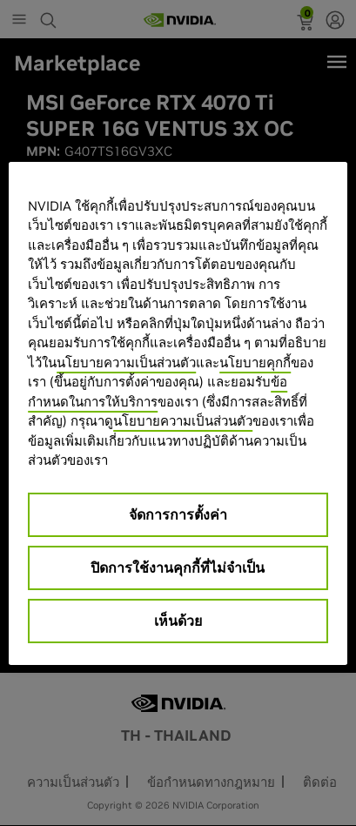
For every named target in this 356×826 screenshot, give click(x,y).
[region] (178, 413)
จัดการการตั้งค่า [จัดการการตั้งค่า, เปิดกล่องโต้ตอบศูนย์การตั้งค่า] (178, 514)
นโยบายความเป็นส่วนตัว (126, 362)
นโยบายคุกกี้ (255, 362)
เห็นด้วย (178, 620)
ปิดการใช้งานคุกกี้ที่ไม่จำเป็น (178, 567)
